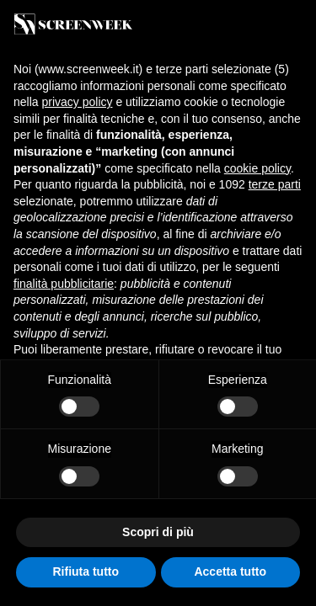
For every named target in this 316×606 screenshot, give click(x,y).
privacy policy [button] (76, 102)
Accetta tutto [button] (230, 571)
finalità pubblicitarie (63, 283)
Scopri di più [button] (158, 532)
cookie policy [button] (257, 168)
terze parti (275, 184)
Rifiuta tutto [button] (85, 571)
